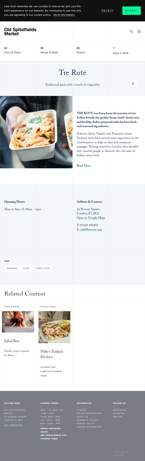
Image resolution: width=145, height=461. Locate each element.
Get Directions (13, 425)
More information (64, 14)
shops (44, 432)
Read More (84, 166)
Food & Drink (12, 307)
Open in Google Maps (91, 218)
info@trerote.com (91, 230)
